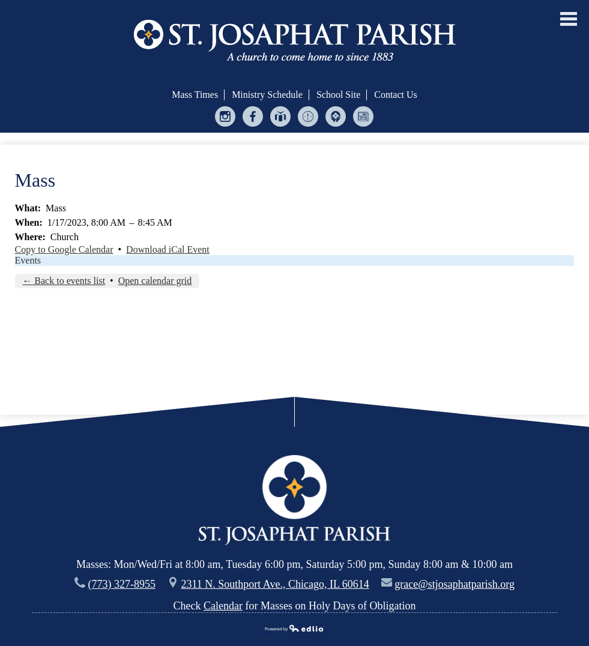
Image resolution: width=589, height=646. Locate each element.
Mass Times (195, 94)
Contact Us (395, 94)
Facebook (253, 119)
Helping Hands (336, 119)
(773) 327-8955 (122, 584)
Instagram (225, 119)
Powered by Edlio (295, 629)
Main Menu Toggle (568, 19)
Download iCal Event (168, 249)
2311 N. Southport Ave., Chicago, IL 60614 (275, 584)
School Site (338, 94)
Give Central (281, 119)
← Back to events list (63, 281)
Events (28, 260)
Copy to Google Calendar (64, 249)
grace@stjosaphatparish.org (454, 584)
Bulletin (363, 119)
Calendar (223, 606)
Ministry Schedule (267, 94)
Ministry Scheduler (308, 119)
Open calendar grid (155, 281)
